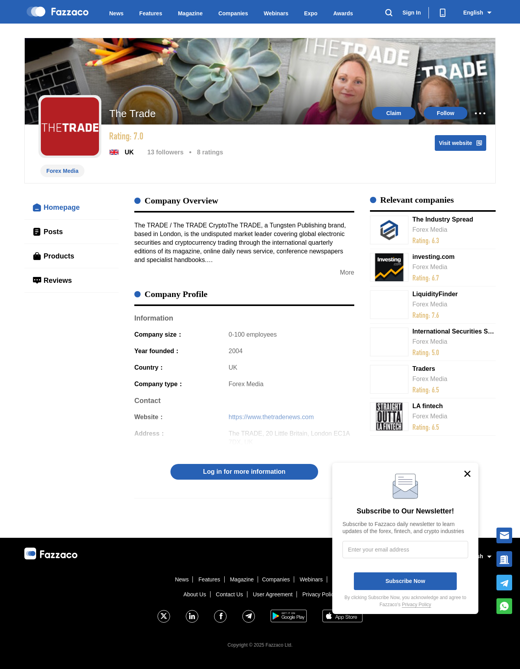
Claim (393, 113)
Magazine (190, 13)
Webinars (276, 13)
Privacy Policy (319, 594)
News (116, 13)
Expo (310, 13)
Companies (233, 13)
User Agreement (273, 594)
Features (150, 13)
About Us (194, 594)
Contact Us (229, 594)
